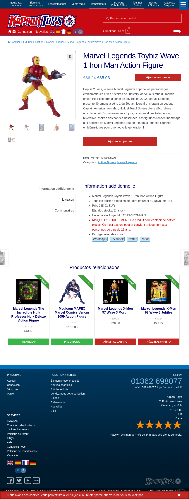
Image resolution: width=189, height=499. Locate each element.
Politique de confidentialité (22, 451)
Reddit (145, 239)
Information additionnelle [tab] (56, 188)
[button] (70, 57)
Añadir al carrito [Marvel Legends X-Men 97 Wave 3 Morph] (115, 342)
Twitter (132, 239)
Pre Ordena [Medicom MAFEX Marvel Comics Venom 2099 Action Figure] (72, 342)
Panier (11, 393)
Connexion (25, 31)
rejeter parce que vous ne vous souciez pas (114, 495)
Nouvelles (41, 31)
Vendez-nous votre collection (68, 393)
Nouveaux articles (61, 384)
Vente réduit (78, 3)
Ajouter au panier (158, 77)
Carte (179, 418)
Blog (53, 410)
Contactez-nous (14, 32)
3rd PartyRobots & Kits (119, 4)
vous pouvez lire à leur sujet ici (61, 495)
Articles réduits (59, 389)
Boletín (55, 397)
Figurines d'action (33, 41)
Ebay (36, 480)
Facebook (117, 239)
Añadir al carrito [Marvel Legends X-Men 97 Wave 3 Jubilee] (159, 342)
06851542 (66, 490)
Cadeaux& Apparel (169, 4)
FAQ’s (10, 438)
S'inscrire (12, 389)
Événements (58, 402)
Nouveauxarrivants (16, 4)
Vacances (12, 455)
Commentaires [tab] (64, 210)
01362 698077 (156, 381)
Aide (9, 442)
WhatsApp (100, 239)
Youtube (27, 480)
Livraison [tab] (68, 199)
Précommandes (57, 3)
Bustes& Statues (153, 4)
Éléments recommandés (65, 380)
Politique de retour (18, 433)
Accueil (9, 32)
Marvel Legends (55, 41)
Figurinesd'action (137, 4)
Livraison (12, 421)
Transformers (98, 3)
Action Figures (107, 162)
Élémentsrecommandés (35, 4)
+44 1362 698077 (145, 387)
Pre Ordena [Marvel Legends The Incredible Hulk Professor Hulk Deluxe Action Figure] (28, 342)
